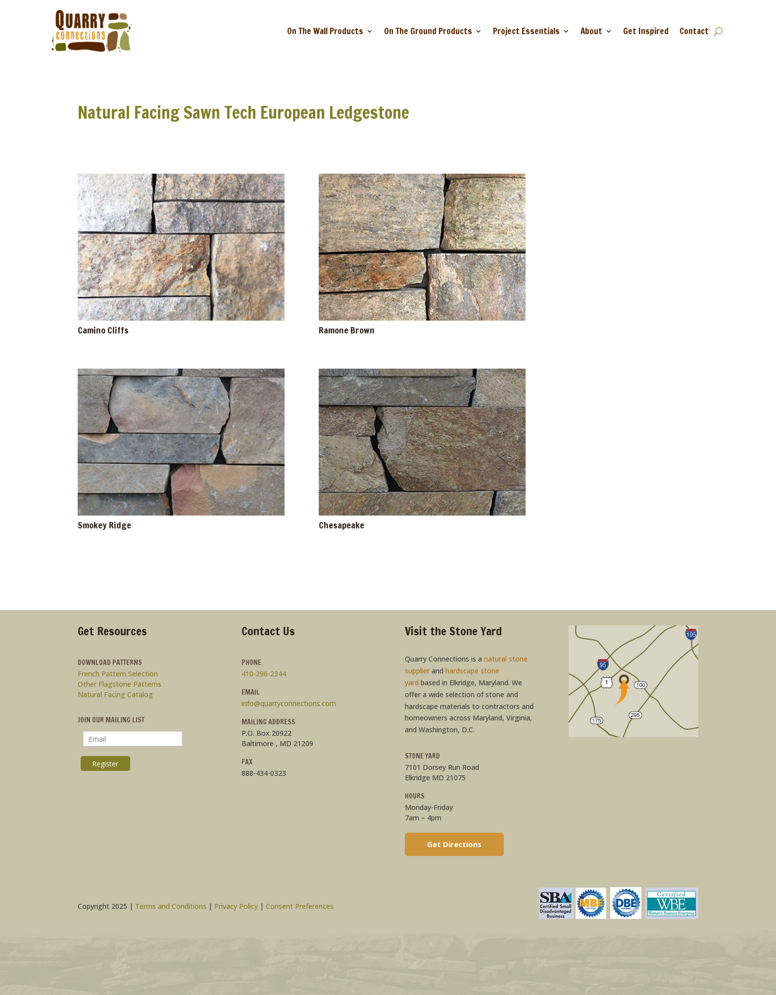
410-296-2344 (264, 673)
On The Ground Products (428, 31)
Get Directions (454, 844)
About (591, 31)
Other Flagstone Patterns (119, 684)
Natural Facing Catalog (115, 694)
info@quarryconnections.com (289, 703)
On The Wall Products (325, 31)
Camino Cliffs (103, 330)
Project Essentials (526, 31)
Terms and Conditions (170, 906)
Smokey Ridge (104, 525)
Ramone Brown (347, 330)
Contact (694, 31)
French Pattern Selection (118, 673)
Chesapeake (341, 525)
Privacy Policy (236, 906)
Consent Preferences (300, 906)
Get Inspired (646, 31)
